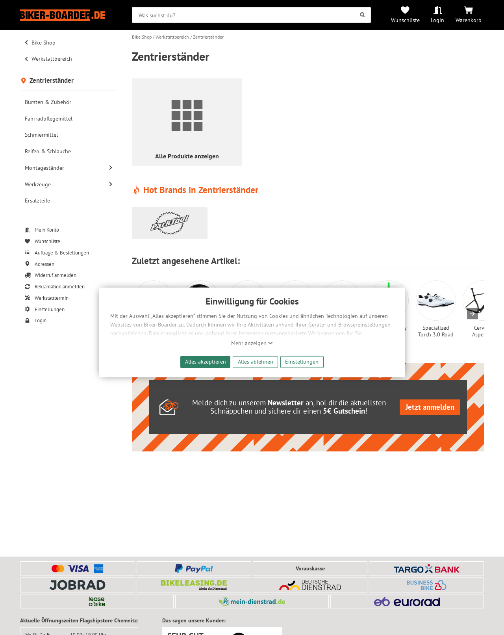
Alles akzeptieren (205, 361)
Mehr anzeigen (252, 343)
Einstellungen (302, 361)
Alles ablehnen (255, 361)
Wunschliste (405, 20)
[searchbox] (251, 15)
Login (437, 20)
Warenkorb (469, 20)
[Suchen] (362, 15)
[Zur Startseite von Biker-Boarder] (68, 15)
